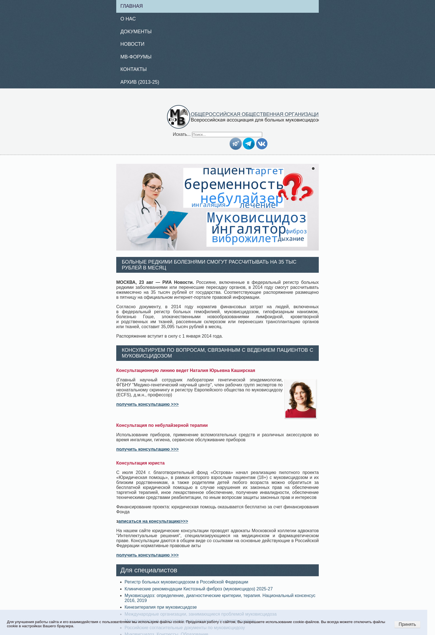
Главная (131, 6)
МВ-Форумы (135, 57)
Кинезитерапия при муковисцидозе (161, 607)
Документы (136, 31)
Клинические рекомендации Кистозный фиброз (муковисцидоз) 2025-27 (199, 588)
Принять (407, 624)
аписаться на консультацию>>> (153, 521)
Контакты (133, 69)
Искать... (182, 134)
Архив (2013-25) (139, 82)
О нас (128, 19)
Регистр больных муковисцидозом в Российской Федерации (186, 582)
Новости (132, 44)
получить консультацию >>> (147, 404)
